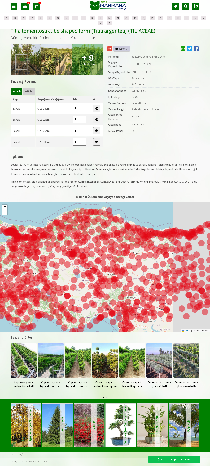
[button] (112, 313)
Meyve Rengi (115, 131)
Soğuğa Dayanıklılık (115, 64)
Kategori (113, 56)
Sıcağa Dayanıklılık (119, 72)
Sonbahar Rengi (117, 90)
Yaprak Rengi (116, 109)
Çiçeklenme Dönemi (115, 117)
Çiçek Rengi (115, 124)
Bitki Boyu (114, 84)
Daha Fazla (88, 59)
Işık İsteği (114, 97)
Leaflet (186, 330)
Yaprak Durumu (117, 103)
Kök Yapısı (114, 78)
